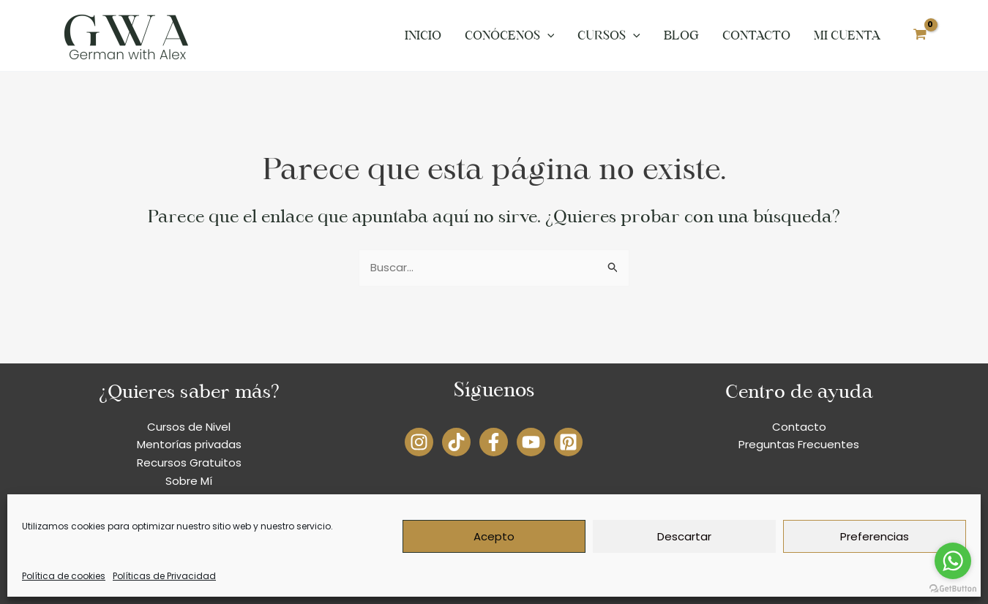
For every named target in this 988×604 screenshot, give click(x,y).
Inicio (423, 35)
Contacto (756, 35)
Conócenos (510, 36)
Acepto (494, 536)
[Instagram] (419, 442)
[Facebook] (493, 442)
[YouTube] (531, 442)
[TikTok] (456, 442)
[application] (547, 36)
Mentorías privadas (189, 444)
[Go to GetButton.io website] (952, 589)
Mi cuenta (847, 35)
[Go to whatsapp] (953, 561)
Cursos (608, 36)
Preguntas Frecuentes (798, 444)
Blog (681, 35)
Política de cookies (63, 576)
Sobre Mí (188, 480)
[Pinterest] (568, 442)
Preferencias (874, 536)
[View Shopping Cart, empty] (920, 36)
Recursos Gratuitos (189, 462)
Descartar (684, 536)
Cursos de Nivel (189, 426)
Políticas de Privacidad (164, 576)
